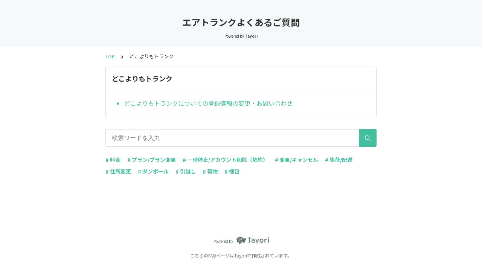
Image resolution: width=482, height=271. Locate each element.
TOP (110, 56)
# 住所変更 (118, 171)
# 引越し (185, 171)
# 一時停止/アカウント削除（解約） (225, 159)
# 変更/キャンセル (296, 159)
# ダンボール (153, 171)
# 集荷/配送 (338, 159)
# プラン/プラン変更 (151, 159)
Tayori (240, 255)
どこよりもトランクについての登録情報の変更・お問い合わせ (208, 103)
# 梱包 (231, 171)
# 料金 (112, 159)
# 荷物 (210, 171)
